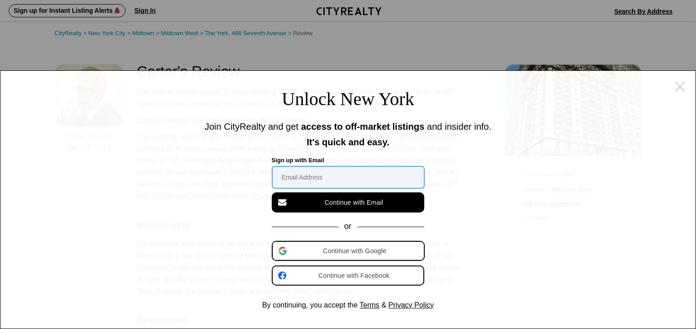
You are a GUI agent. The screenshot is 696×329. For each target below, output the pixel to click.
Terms (369, 305)
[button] (349, 251)
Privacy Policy (411, 305)
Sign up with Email (298, 160)
